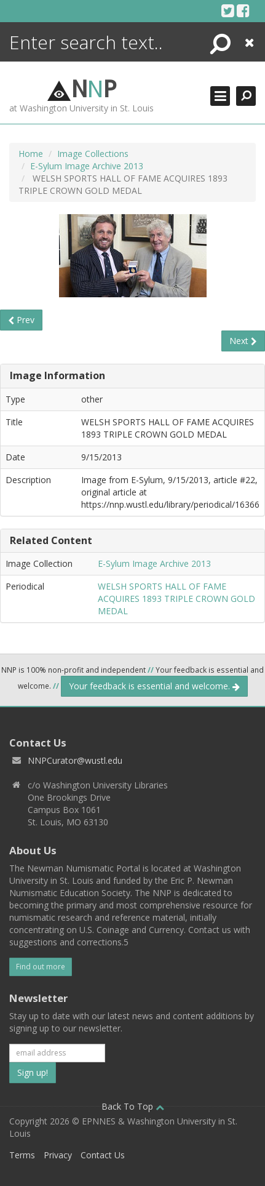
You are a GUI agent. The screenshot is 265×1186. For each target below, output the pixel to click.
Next (243, 341)
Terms (22, 1155)
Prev (21, 320)
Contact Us (103, 1155)
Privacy (58, 1155)
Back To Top (132, 1106)
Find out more (40, 966)
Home (30, 153)
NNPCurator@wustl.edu (75, 760)
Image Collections (93, 153)
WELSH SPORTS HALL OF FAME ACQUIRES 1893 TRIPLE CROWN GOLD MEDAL (176, 598)
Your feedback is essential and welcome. (154, 686)
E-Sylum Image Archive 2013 (86, 166)
